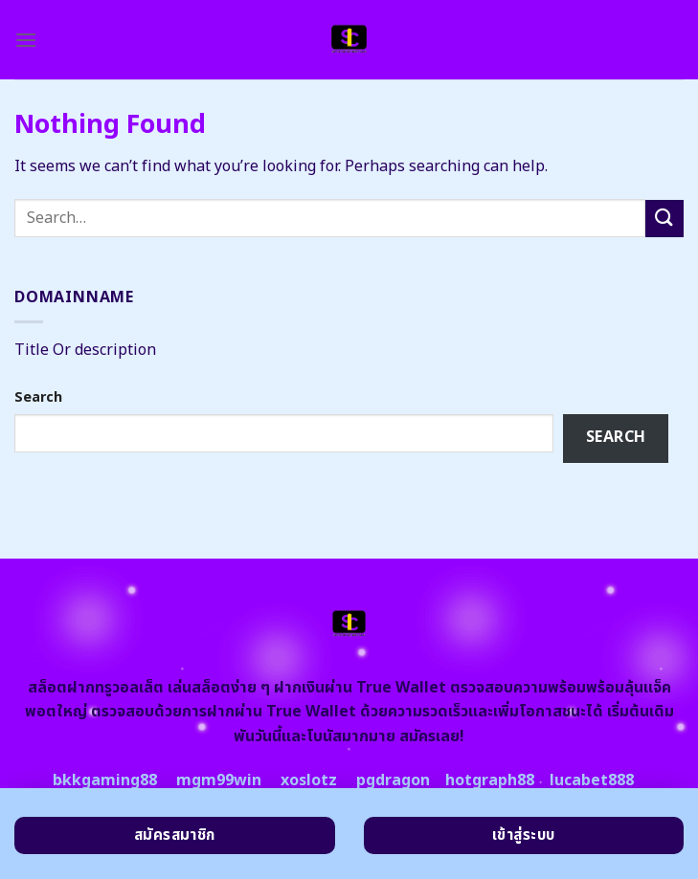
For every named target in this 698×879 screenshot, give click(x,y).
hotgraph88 (489, 780)
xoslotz (309, 780)
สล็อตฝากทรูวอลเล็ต (96, 687)
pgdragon (393, 780)
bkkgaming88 (105, 780)
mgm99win (218, 780)
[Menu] (25, 39)
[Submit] (664, 218)
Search (38, 397)
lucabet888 (592, 780)
